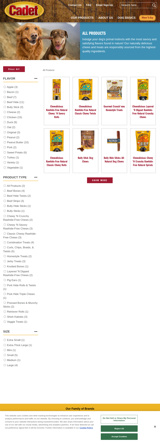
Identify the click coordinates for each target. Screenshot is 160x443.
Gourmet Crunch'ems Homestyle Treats (114, 108)
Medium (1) (13, 360)
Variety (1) (13, 162)
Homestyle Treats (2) (19, 256)
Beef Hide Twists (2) (19, 195)
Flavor (9, 78)
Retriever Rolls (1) (17, 311)
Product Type (15, 177)
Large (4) (12, 365)
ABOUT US (105, 17)
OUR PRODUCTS (82, 17)
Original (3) (13, 132)
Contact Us (74, 5)
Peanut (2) (13, 137)
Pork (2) (11, 147)
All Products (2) (16, 185)
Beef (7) (11, 97)
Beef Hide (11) (15, 102)
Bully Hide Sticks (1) (19, 206)
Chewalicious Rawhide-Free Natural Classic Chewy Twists (85, 109)
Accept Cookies (119, 436)
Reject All (119, 428)
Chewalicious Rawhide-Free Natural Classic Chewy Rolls (56, 161)
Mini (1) (11, 350)
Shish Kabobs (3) (17, 316)
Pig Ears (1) (14, 280)
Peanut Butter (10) (18, 142)
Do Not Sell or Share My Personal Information (119, 419)
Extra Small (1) (16, 340)
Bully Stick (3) (15, 107)
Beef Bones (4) (16, 190)
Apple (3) (12, 87)
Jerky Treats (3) (16, 261)
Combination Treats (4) (20, 242)
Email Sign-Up (104, 5)
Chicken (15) (14, 117)
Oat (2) (11, 127)
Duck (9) (12, 122)
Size (6, 331)
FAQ (88, 5)
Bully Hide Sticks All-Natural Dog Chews (114, 159)
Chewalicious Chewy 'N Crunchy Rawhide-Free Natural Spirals (142, 161)
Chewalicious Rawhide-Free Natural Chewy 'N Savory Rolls (56, 111)
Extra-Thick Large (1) (19, 345)
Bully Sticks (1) (16, 210)
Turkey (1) (13, 157)
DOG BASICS (126, 17)
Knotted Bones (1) (17, 266)
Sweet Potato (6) (17, 152)
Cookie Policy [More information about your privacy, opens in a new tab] (86, 428)
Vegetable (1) (15, 167)
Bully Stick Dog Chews (85, 159)
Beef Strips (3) (15, 201)
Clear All (14, 69)
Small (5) (12, 355)
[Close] (155, 426)
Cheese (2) (13, 112)
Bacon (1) (13, 92)
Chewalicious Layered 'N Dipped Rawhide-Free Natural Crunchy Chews (143, 111)
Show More (100, 180)
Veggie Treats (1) (17, 321)
